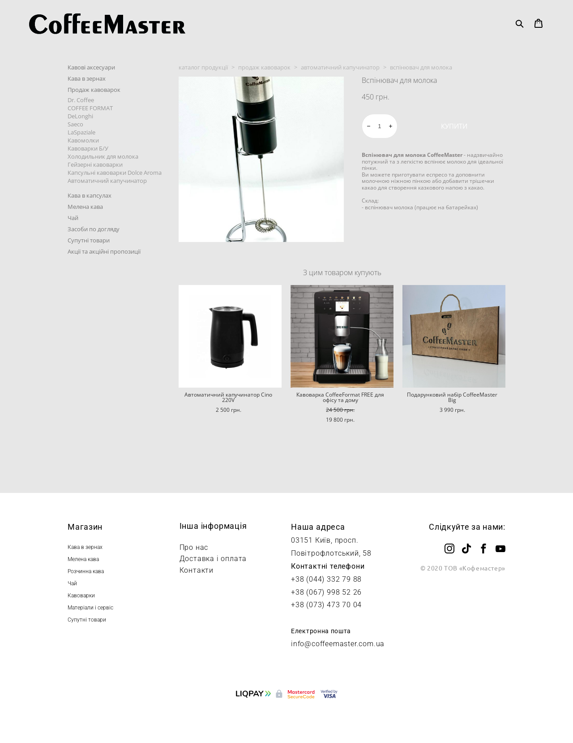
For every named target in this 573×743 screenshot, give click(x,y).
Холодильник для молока (103, 156)
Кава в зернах (87, 78)
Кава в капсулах (89, 195)
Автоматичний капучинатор (107, 181)
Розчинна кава (86, 571)
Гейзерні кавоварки (95, 164)
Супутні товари (89, 240)
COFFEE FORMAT (90, 108)
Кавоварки (81, 595)
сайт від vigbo (286, 721)
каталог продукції (203, 67)
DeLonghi (80, 116)
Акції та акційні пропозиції (104, 251)
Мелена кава (85, 207)
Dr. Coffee (81, 100)
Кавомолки (83, 140)
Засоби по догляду (94, 229)
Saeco (75, 124)
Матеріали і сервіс (90, 608)
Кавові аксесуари (91, 67)
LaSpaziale (81, 132)
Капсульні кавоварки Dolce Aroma (115, 172)
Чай (73, 218)
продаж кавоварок (264, 67)
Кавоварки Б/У (88, 148)
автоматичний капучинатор (340, 67)
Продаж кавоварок (94, 90)
